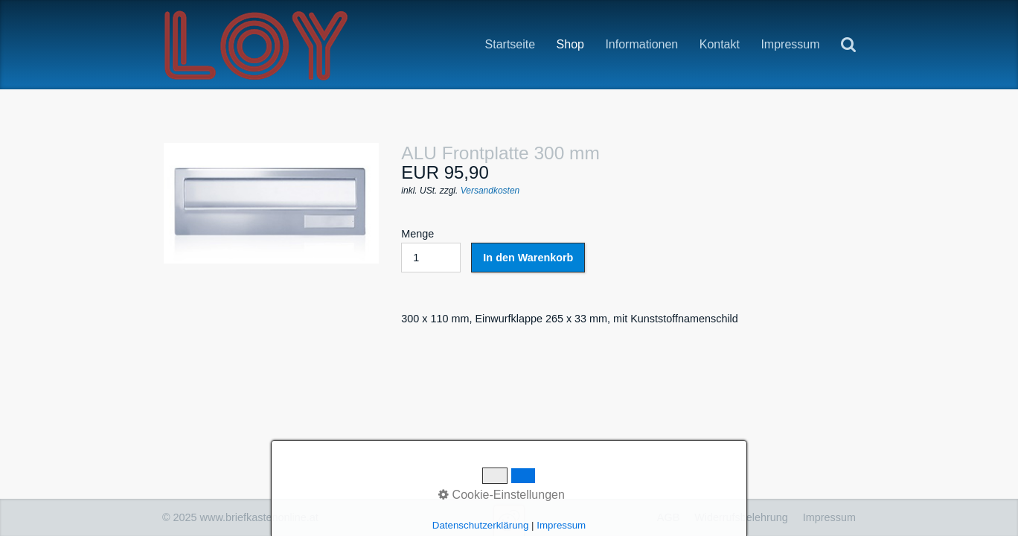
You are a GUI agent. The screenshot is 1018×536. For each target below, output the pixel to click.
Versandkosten (490, 190)
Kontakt (720, 44)
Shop (570, 45)
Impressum (790, 44)
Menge (431, 250)
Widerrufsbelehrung (741, 517)
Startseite (510, 44)
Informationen (641, 45)
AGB (668, 517)
